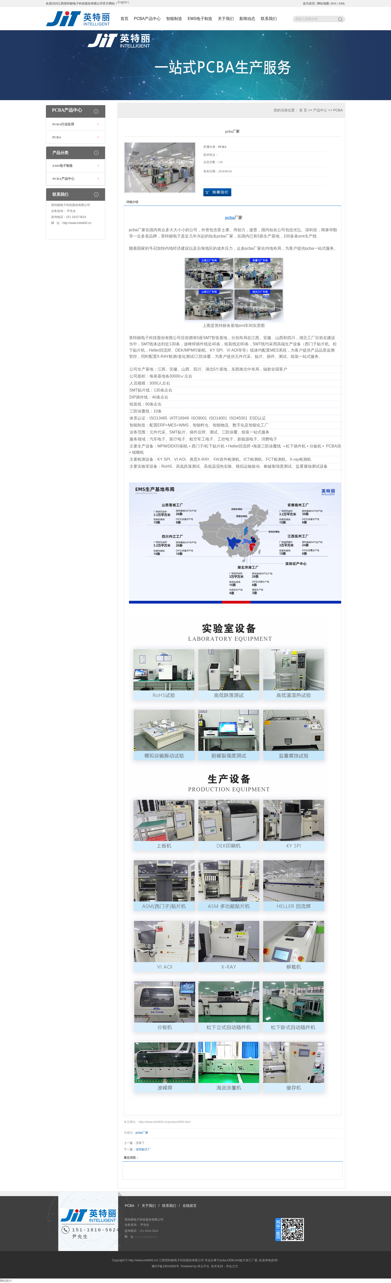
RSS (333, 3)
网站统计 (6, 1281)
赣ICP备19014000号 (165, 1266)
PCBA (56, 137)
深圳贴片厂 (143, 1149)
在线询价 (217, 192)
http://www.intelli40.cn (77, 223)
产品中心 (320, 110)
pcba (223, 1260)
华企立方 (232, 1266)
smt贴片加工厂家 (246, 1260)
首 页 (303, 110)
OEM (230, 1260)
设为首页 (309, 3)
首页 (125, 18)
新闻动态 (247, 18)
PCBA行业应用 (63, 124)
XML (342, 3)
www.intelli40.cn (146, 1237)
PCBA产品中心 (147, 18)
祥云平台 (203, 1266)
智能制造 (174, 18)
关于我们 (226, 18)
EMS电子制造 (200, 18)
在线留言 (190, 1206)
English (123, 2)
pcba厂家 (142, 1132)
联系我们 (269, 18)
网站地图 (323, 3)
